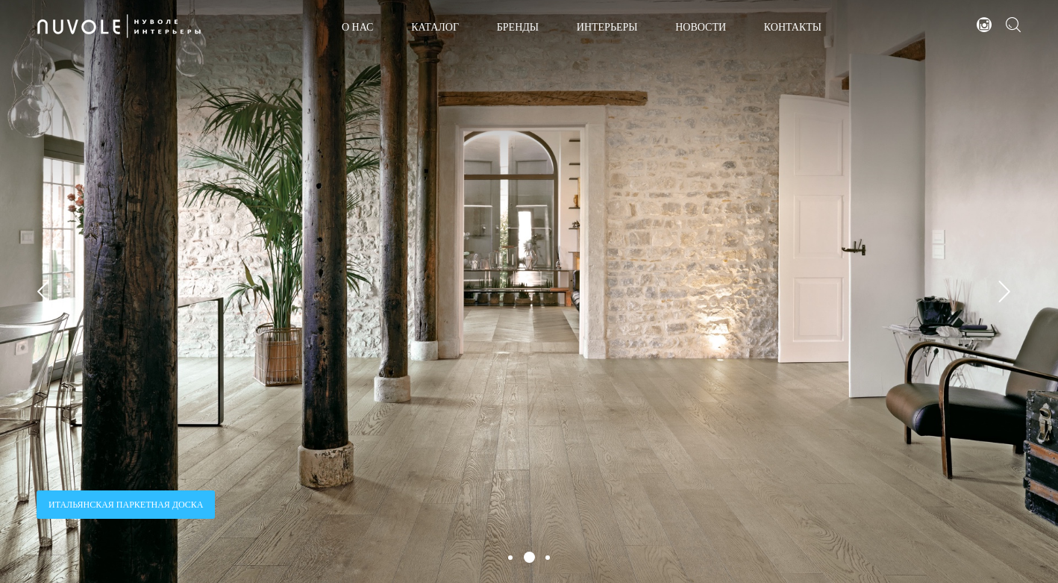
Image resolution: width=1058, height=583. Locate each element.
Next (1009, 292)
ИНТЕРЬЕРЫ (607, 27)
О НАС (357, 27)
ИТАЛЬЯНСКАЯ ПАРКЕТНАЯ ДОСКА (125, 504)
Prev (48, 292)
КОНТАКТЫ (792, 27)
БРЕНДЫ (518, 27)
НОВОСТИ (700, 27)
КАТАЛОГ (435, 27)
